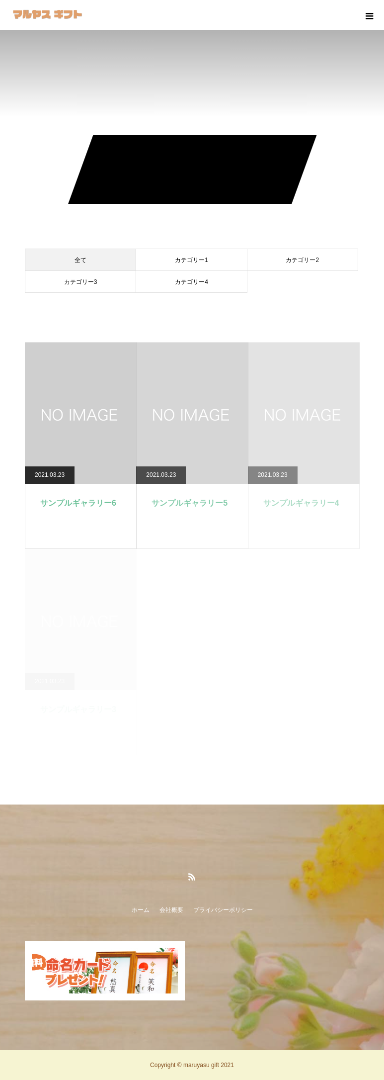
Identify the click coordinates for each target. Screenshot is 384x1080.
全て (80, 260)
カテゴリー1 (191, 260)
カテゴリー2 (302, 260)
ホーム (141, 909)
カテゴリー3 (80, 281)
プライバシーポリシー (223, 909)
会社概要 (171, 909)
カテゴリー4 (191, 281)
